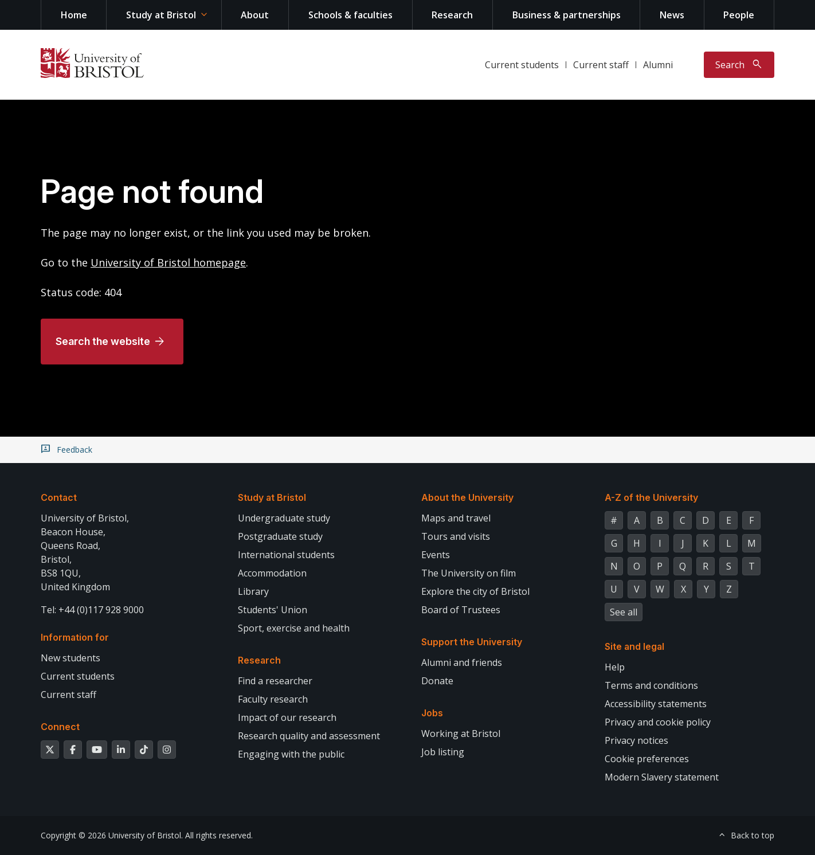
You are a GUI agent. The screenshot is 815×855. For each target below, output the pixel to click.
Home (74, 15)
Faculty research (273, 699)
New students (70, 658)
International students (286, 554)
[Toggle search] (739, 65)
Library (253, 591)
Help (615, 667)
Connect (60, 726)
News (672, 15)
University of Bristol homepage (168, 262)
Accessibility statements (656, 703)
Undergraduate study (284, 518)
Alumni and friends (461, 662)
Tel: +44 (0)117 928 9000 (92, 609)
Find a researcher (275, 680)
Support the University (471, 642)
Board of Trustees (460, 609)
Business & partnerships (566, 15)
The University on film (468, 573)
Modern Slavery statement (662, 777)
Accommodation (272, 573)
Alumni (658, 64)
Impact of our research (287, 717)
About (255, 15)
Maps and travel (456, 518)
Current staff (601, 64)
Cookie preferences (647, 758)
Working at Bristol (460, 733)
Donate (437, 680)
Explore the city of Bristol (475, 591)
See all (623, 612)
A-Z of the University (651, 497)
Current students (522, 64)
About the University (467, 497)
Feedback (74, 450)
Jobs (432, 713)
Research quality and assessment (309, 736)
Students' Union (272, 609)
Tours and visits (455, 536)
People (738, 15)
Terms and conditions (651, 685)
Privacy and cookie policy (658, 722)
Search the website (103, 341)
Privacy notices (636, 740)
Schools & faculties (350, 15)
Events (435, 554)
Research (452, 15)
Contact (59, 497)
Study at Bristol (161, 15)
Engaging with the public (291, 754)
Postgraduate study (280, 536)
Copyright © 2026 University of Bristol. (112, 835)
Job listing (442, 752)
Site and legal (634, 646)
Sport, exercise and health (294, 628)
